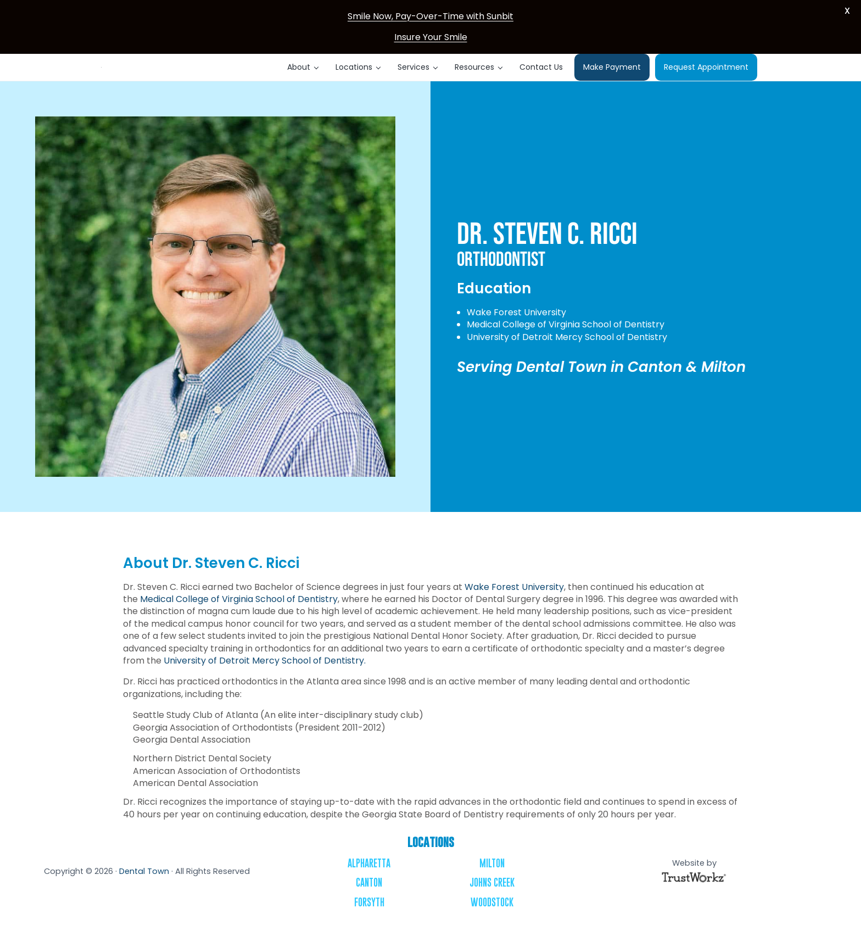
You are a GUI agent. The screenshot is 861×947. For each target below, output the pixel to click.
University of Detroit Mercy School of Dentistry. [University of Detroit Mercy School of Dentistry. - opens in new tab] (265, 678)
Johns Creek (492, 901)
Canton (369, 901)
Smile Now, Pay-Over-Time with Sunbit (430, 16)
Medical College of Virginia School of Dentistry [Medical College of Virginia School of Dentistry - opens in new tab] (239, 617)
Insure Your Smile (430, 37)
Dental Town (144, 889)
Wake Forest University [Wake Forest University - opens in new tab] (514, 605)
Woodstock (492, 920)
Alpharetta (369, 881)
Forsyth (369, 920)
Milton (492, 881)
